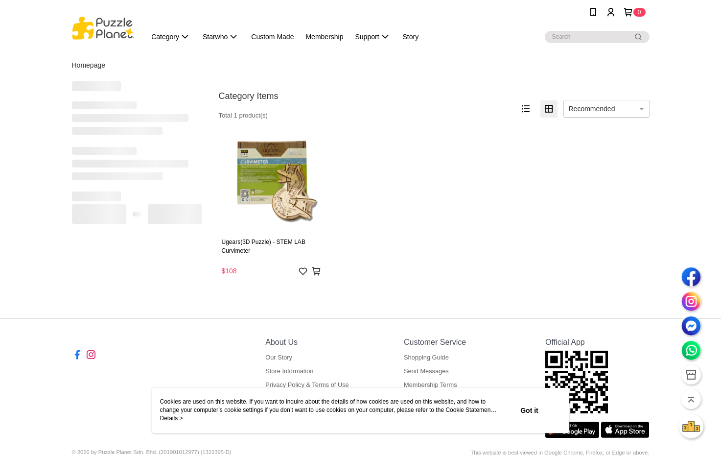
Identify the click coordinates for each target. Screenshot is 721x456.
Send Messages (426, 371)
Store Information (289, 371)
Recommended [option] (592, 109)
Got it (529, 410)
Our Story (278, 357)
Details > (171, 418)
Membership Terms (430, 384)
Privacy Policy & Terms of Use (307, 384)
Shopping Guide (426, 357)
